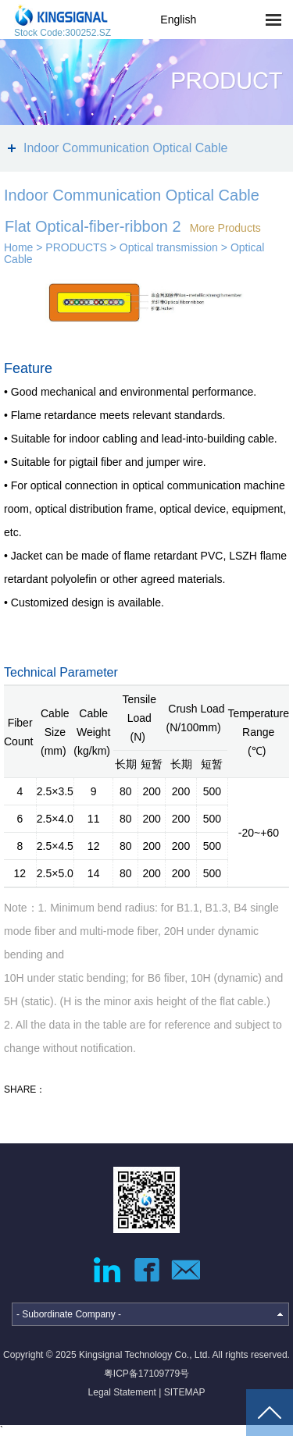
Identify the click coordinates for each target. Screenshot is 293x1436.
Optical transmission (169, 247)
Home (18, 247)
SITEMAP (184, 1392)
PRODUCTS (76, 247)
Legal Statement (122, 1392)
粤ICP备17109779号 (146, 1373)
